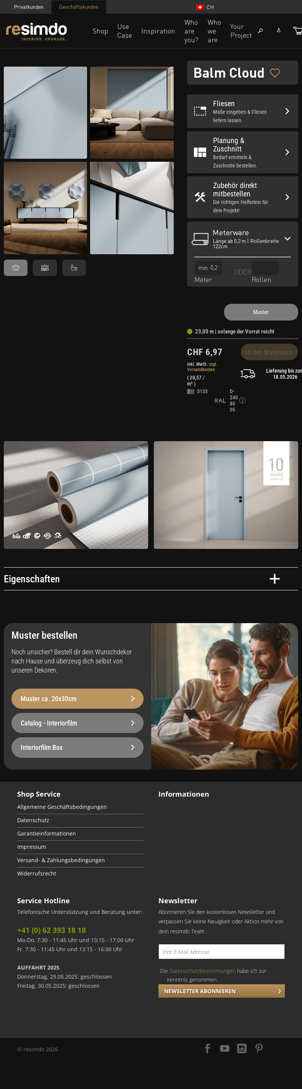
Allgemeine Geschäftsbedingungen (62, 807)
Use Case (124, 30)
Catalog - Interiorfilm (77, 723)
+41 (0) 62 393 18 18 (51, 930)
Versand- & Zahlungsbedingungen (61, 860)
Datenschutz (33, 820)
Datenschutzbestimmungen (203, 970)
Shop (100, 31)
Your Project (241, 30)
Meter (208, 272)
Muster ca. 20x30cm (77, 699)
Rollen (265, 272)
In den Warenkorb (269, 352)
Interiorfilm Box (77, 747)
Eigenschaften (142, 579)
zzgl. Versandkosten (202, 367)
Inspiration (158, 31)
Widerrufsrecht (36, 873)
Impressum (31, 846)
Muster (261, 312)
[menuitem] (80, 807)
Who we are (214, 31)
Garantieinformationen (46, 833)
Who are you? (191, 31)
